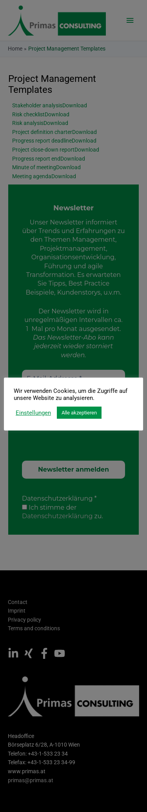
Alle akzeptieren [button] (79, 413)
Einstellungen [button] (33, 412)
